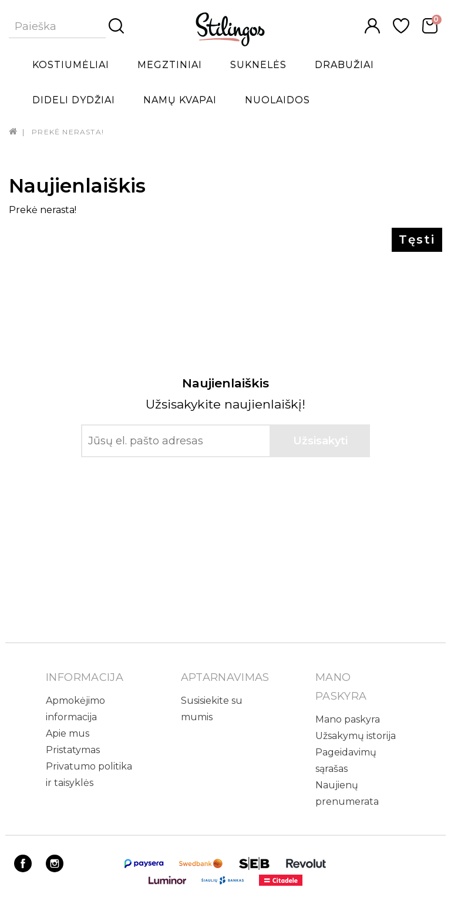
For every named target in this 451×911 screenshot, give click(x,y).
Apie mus (67, 733)
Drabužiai (344, 64)
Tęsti (417, 239)
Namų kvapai (180, 100)
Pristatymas (73, 749)
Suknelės (258, 64)
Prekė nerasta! (68, 131)
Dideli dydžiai (73, 100)
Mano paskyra (347, 719)
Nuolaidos (277, 100)
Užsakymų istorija (355, 735)
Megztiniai (169, 64)
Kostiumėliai (70, 64)
